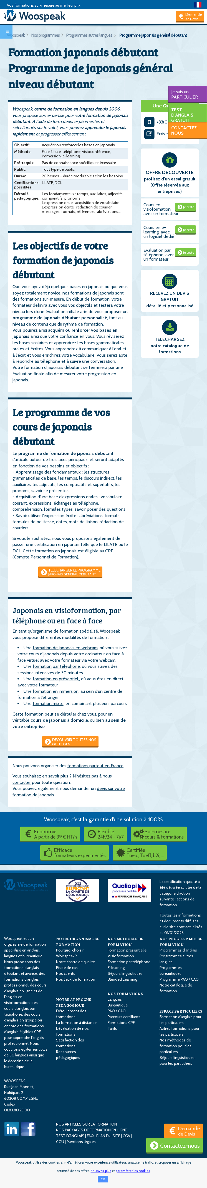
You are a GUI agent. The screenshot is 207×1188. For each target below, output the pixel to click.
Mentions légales (81, 1141)
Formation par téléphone (129, 961)
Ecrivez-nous (162, 133)
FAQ (90, 1135)
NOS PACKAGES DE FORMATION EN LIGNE (91, 1129)
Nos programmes (45, 35)
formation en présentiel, (56, 678)
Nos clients (65, 973)
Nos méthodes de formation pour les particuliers (175, 1046)
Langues (115, 999)
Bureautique (118, 1005)
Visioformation (121, 955)
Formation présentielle (127, 950)
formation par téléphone (56, 666)
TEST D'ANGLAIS (70, 1135)
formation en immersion (56, 691)
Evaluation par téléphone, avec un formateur (158, 255)
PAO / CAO (117, 1010)
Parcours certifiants (124, 1016)
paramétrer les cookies (133, 1171)
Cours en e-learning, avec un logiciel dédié (158, 232)
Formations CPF (121, 1022)
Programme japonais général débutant (153, 35)
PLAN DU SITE (108, 1135)
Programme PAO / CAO (179, 979)
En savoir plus (101, 1171)
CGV (126, 1135)
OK (103, 1179)
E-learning (116, 967)
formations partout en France (95, 765)
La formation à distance (76, 1022)
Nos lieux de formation (75, 979)
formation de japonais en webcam (65, 647)
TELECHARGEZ (170, 339)
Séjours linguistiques (125, 973)
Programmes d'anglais (178, 950)
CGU (60, 1141)
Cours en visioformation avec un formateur (160, 209)
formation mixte (48, 703)
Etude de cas (67, 967)
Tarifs (112, 1028)
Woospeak (16, 35)
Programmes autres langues (89, 35)
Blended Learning (122, 979)
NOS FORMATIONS (125, 993)
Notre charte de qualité (75, 961)
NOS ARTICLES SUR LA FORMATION (86, 1124)
